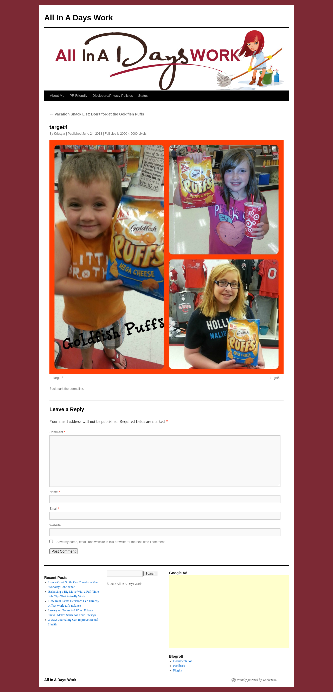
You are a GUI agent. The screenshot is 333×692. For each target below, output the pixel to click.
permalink (76, 389)
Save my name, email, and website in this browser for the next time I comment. (110, 542)
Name (54, 492)
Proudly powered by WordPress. (257, 680)
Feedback (179, 666)
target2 (58, 378)
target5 (274, 378)
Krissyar (59, 133)
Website (55, 525)
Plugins (178, 670)
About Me (57, 96)
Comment (57, 432)
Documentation (183, 661)
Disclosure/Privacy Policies (113, 96)
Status (143, 96)
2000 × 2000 (129, 133)
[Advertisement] (251, 611)
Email (54, 508)
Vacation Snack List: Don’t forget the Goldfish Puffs (96, 114)
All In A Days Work (78, 17)
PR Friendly (78, 96)
